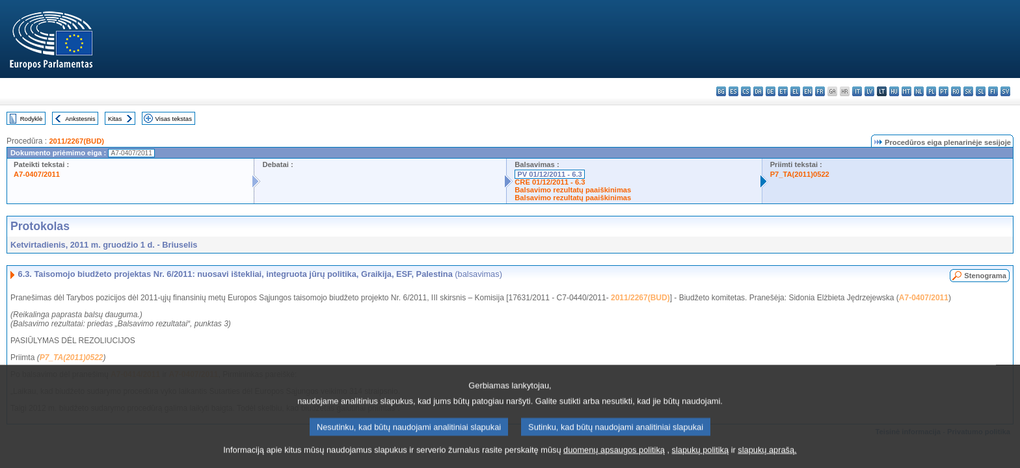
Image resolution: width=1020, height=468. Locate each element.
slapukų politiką (700, 457)
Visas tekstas (173, 118)
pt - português (943, 91)
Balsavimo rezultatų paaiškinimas (573, 190)
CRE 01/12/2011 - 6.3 (550, 182)
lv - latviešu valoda (869, 91)
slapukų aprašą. (767, 457)
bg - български (721, 91)
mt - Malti (906, 91)
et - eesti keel (783, 91)
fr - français (820, 91)
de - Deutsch (770, 91)
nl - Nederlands (919, 91)
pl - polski (931, 91)
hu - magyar (894, 91)
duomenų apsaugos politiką (614, 457)
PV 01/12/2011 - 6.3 (549, 174)
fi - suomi (993, 91)
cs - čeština (746, 91)
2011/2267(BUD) (76, 141)
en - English (807, 91)
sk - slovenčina (968, 91)
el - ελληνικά (795, 91)
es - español (733, 91)
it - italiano (857, 91)
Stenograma (985, 276)
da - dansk (758, 91)
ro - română (956, 91)
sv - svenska (1005, 91)
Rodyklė (31, 118)
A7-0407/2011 (37, 174)
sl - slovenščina (981, 91)
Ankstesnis (80, 118)
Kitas (115, 118)
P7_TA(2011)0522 (799, 174)
